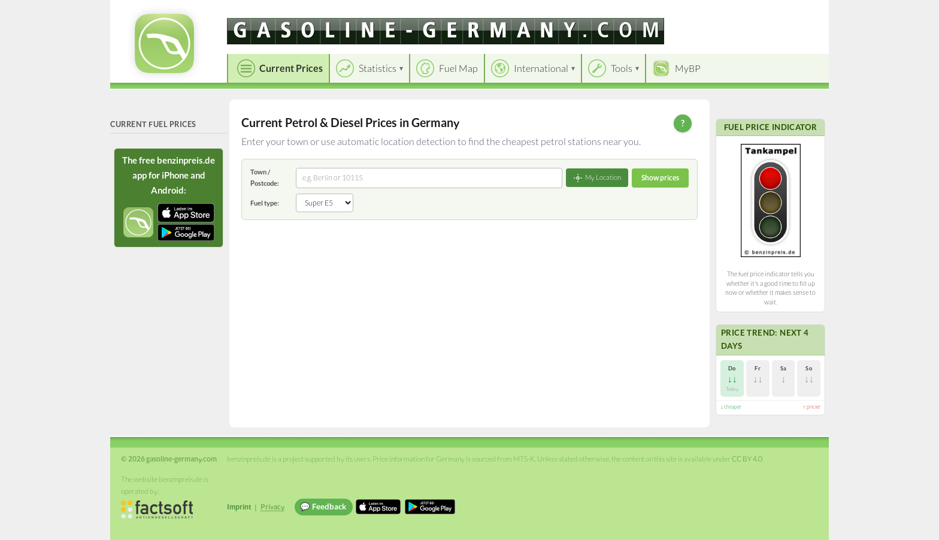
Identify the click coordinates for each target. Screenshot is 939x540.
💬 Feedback (323, 506)
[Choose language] (737, 12)
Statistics (377, 68)
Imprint (239, 506)
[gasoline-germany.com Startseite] (164, 43)
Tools (621, 68)
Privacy (272, 506)
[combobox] (429, 178)
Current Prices (291, 68)
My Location (597, 178)
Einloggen (800, 12)
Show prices (660, 177)
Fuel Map (458, 68)
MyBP (688, 68)
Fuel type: (264, 203)
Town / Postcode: (264, 177)
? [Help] (682, 122)
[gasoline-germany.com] (445, 31)
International (541, 68)
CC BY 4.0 (747, 458)
